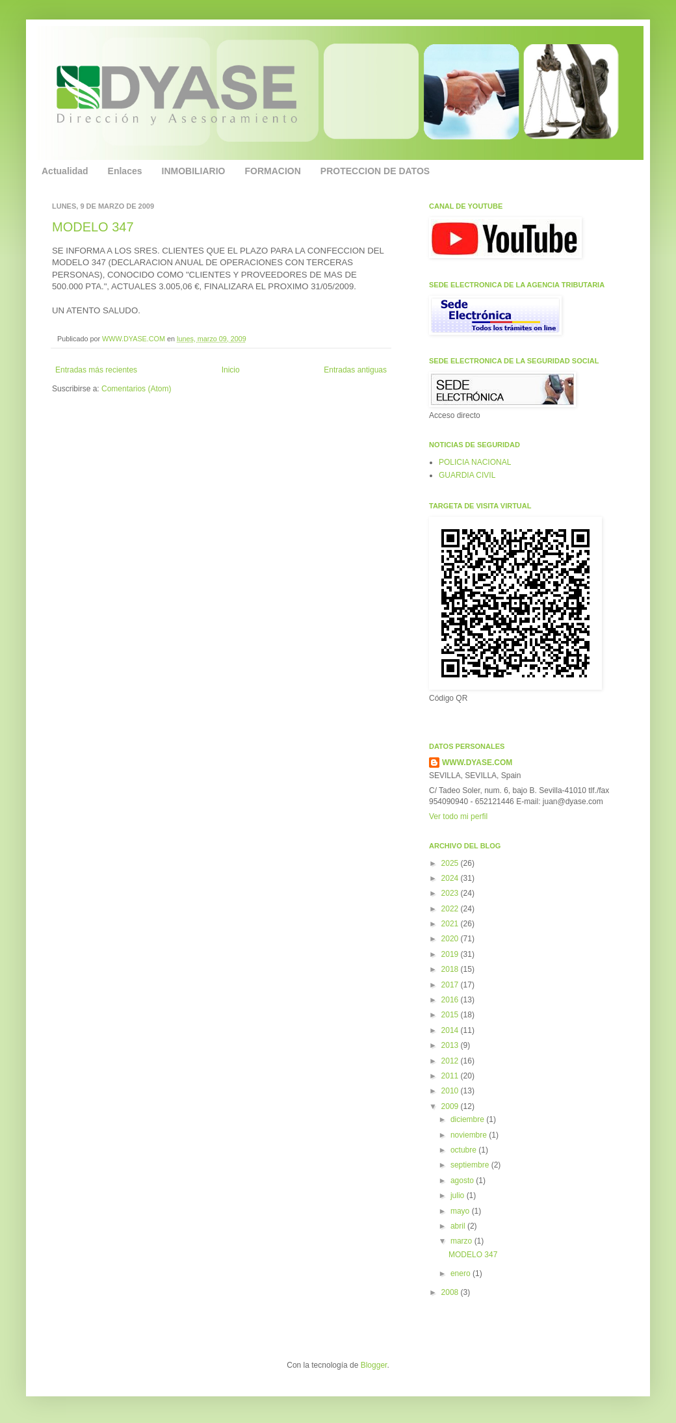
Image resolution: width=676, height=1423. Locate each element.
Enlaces (125, 171)
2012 (451, 1060)
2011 (451, 1075)
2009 (451, 1106)
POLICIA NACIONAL (475, 462)
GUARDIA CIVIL (467, 475)
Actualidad (65, 171)
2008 (451, 1292)
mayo (461, 1211)
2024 (451, 878)
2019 (451, 954)
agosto (463, 1180)
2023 (451, 893)
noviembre (469, 1135)
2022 (451, 908)
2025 (451, 863)
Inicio (231, 369)
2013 (451, 1045)
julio (458, 1195)
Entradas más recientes (96, 369)
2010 (451, 1090)
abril (458, 1226)
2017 (451, 984)
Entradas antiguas (355, 369)
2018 (451, 969)
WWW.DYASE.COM (134, 339)
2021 (451, 923)
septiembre (470, 1164)
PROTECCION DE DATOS (375, 171)
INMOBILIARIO (194, 171)
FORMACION (273, 171)
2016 (451, 999)
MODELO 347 (93, 227)
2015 (451, 1014)
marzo (462, 1241)
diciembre (468, 1119)
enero (461, 1273)
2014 (451, 1030)
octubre (464, 1150)
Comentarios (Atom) (136, 388)
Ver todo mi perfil (458, 816)
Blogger (374, 1365)
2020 (451, 938)
